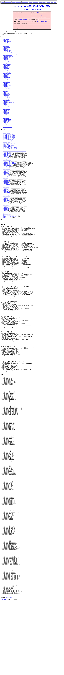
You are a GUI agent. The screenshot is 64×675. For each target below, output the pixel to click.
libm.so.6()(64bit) (6, 145)
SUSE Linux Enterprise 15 (42, 12)
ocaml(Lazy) (5, 79)
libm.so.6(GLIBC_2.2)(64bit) (9, 146)
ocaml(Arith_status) (7, 43)
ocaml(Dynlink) (6, 63)
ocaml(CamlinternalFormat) (8, 53)
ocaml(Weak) (5, 125)
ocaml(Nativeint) (6, 89)
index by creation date (33, 2)
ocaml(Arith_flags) (7, 42)
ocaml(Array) (5, 44)
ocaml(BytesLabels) (7, 51)
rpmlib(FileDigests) (7, 214)
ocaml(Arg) (5, 41)
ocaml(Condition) (6, 61)
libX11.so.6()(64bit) (7, 132)
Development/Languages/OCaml (23, 19)
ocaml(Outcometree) (7, 193)
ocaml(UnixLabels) (7, 124)
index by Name (42, 2)
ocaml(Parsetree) (6, 194)
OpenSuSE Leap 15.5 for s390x (33, 9)
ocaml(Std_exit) (6, 111)
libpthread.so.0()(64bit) (7, 147)
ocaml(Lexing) (6, 80)
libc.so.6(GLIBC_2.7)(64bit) (8, 140)
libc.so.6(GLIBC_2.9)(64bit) (8, 141)
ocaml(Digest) (6, 62)
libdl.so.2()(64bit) (6, 142)
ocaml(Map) (5, 84)
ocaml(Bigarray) (6, 48)
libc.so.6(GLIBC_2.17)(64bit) (9, 136)
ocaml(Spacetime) (6, 107)
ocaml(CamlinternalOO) (8, 58)
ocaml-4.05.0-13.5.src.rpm (42, 21)
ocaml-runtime (6, 40)
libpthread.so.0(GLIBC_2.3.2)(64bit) (10, 149)
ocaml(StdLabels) (6, 110)
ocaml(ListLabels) (6, 83)
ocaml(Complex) (6, 60)
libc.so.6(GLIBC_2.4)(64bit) (8, 139)
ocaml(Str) (5, 112)
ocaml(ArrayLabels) (7, 45)
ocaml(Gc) (5, 70)
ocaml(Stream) (6, 113)
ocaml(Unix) (5, 123)
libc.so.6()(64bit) (6, 133)
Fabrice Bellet (3, 673)
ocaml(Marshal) (6, 85)
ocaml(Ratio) (5, 102)
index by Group (8, 2)
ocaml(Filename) (6, 68)
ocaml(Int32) (5, 76)
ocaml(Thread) (6, 117)
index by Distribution (16, 2)
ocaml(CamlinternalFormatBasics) (10, 54)
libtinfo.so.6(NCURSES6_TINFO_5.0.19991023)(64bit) (14, 151)
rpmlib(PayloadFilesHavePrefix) (9, 217)
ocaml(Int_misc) (6, 78)
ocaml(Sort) (5, 106)
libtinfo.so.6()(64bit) (7, 150)
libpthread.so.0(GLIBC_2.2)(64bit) (10, 148)
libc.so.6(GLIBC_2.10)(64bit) (9, 135)
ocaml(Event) (5, 67)
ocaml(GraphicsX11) (7, 74)
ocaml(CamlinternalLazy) (8, 56)
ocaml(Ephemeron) (7, 66)
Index (3, 2)
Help (52, 2)
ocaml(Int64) (5, 77)
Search (55, 2)
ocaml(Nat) (5, 88)
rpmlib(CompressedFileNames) (9, 213)
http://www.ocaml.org (20, 25)
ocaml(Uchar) (6, 122)
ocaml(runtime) (6, 126)
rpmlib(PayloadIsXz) (7, 218)
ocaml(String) (6, 114)
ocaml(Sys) (5, 116)
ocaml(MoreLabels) (7, 86)
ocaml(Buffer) (6, 49)
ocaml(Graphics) (6, 72)
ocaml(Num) (5, 90)
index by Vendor (25, 2)
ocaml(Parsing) (6, 94)
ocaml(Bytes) (5, 50)
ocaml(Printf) (5, 97)
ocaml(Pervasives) (6, 95)
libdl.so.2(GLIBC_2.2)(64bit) (9, 144)
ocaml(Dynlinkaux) (7, 65)
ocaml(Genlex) (6, 71)
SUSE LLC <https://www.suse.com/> (42, 14)
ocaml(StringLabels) (7, 115)
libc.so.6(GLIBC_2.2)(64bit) (8, 137)
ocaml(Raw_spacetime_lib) (8, 103)
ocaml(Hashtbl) (6, 75)
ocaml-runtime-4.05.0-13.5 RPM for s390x (32, 6)
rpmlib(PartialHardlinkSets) (8, 216)
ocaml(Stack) (5, 108)
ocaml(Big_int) (6, 47)
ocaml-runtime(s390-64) (8, 128)
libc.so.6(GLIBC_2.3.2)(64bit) (9, 138)
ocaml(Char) (5, 59)
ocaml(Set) (5, 105)
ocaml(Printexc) (6, 96)
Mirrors (48, 2)
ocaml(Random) (6, 101)
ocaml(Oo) (5, 93)
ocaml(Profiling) (6, 98)
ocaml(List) (5, 81)
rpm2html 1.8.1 (9, 671)
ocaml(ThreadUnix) (7, 120)
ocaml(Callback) (6, 52)
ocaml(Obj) (5, 92)
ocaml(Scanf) (5, 104)
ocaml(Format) (6, 69)
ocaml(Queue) (6, 99)
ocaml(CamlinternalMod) (8, 57)
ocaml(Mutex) (6, 87)
